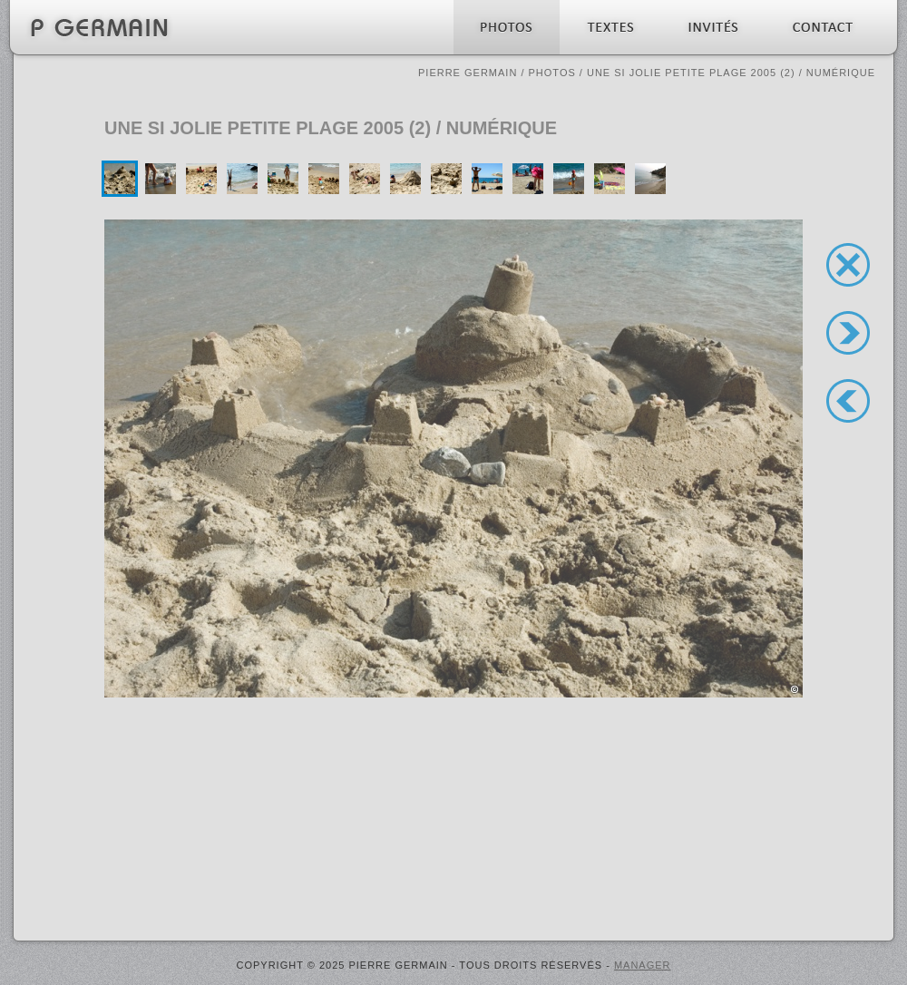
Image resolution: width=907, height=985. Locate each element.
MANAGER (642, 965)
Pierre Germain (467, 72)
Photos (552, 72)
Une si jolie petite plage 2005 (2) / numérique (731, 72)
